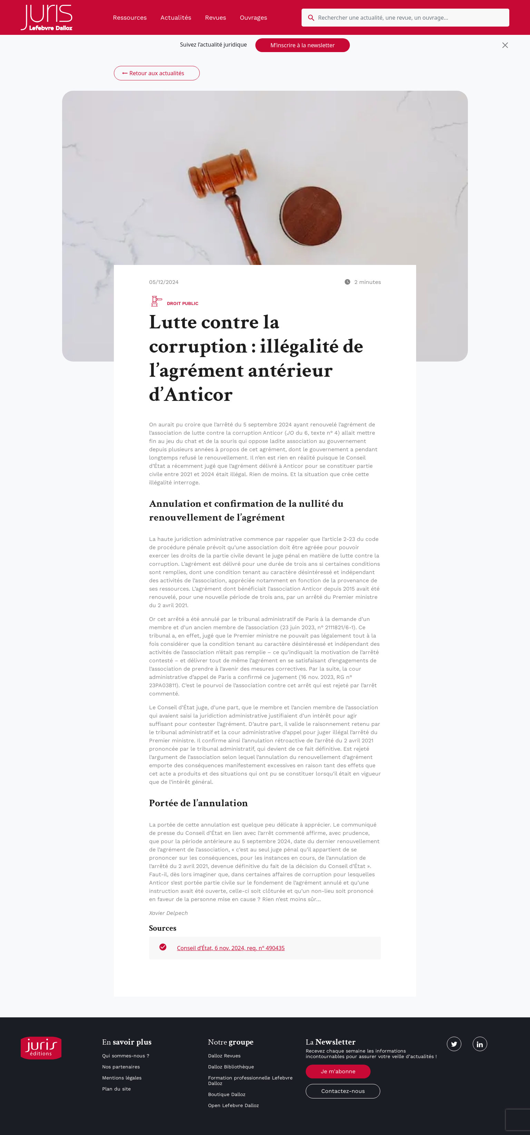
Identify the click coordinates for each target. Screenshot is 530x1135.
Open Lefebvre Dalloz (233, 1105)
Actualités (175, 17)
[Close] (505, 45)
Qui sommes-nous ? (125, 1055)
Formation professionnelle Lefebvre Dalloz (250, 1080)
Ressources (130, 17)
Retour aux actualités (152, 73)
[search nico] (405, 18)
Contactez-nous (343, 1091)
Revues (215, 17)
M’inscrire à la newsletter (303, 45)
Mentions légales (121, 1077)
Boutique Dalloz (226, 1094)
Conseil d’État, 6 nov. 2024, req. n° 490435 (231, 948)
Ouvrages (253, 17)
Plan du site (116, 1089)
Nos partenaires (121, 1066)
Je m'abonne (338, 1071)
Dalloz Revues (224, 1055)
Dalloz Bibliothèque (231, 1066)
